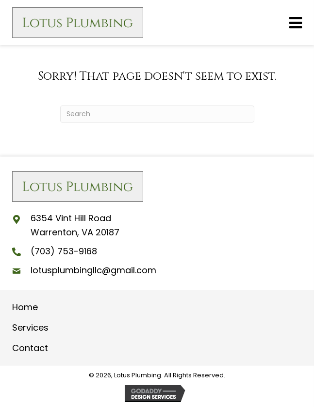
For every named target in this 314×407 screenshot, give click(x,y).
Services (30, 327)
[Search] (157, 114)
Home (25, 307)
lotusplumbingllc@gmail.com (93, 270)
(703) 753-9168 (64, 251)
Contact (30, 348)
